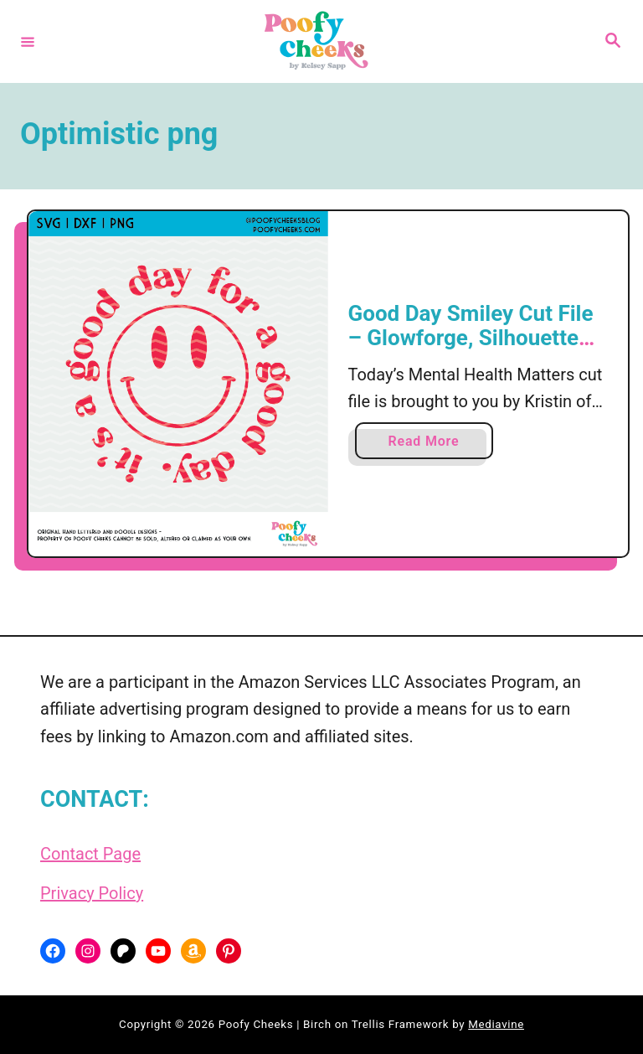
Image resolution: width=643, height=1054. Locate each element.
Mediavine (496, 1024)
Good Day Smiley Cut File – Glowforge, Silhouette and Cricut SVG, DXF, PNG (473, 338)
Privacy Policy (91, 893)
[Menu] (27, 41)
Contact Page (90, 854)
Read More (429, 444)
